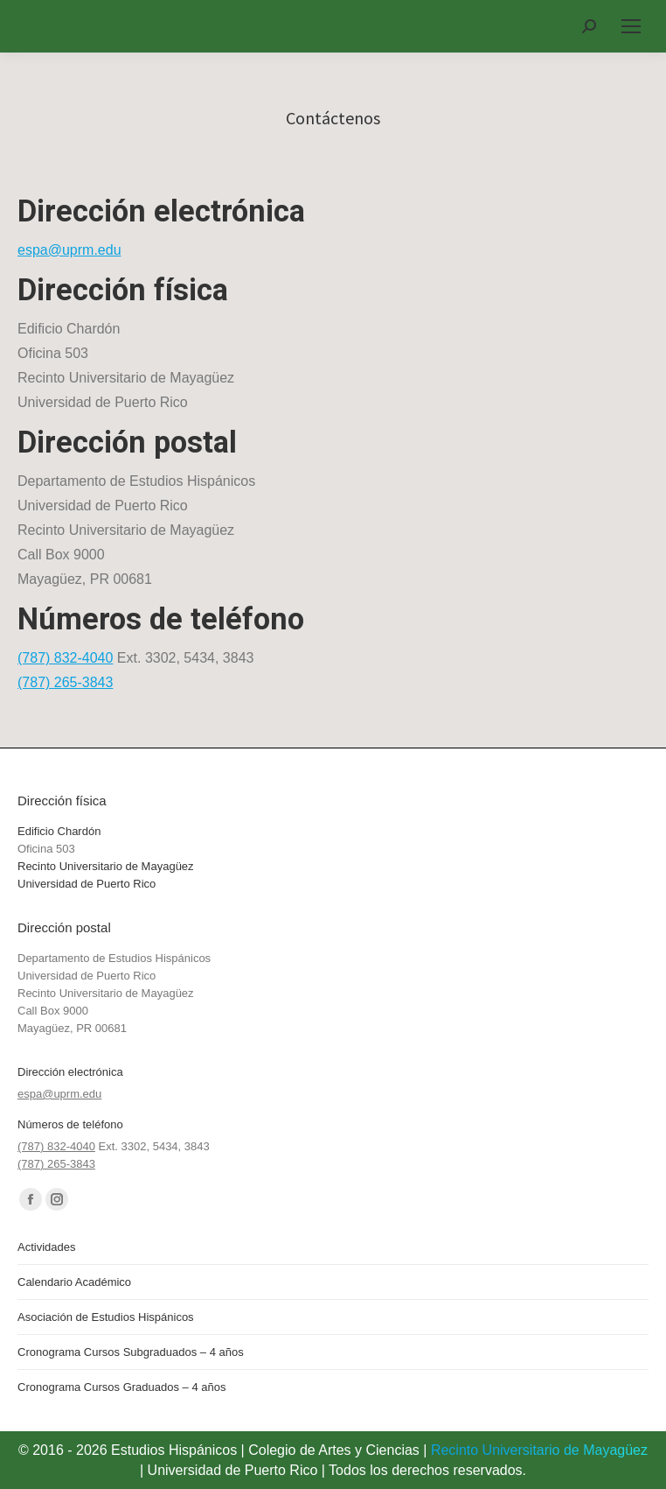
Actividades (46, 1247)
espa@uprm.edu (69, 249)
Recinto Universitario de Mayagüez (105, 866)
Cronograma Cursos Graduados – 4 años (121, 1387)
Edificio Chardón (59, 831)
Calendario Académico (74, 1282)
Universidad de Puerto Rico (86, 883)
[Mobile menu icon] (631, 26)
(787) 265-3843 (65, 682)
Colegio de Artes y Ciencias (334, 1450)
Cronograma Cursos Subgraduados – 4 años (130, 1352)
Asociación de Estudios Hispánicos (105, 1317)
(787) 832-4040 (65, 657)
